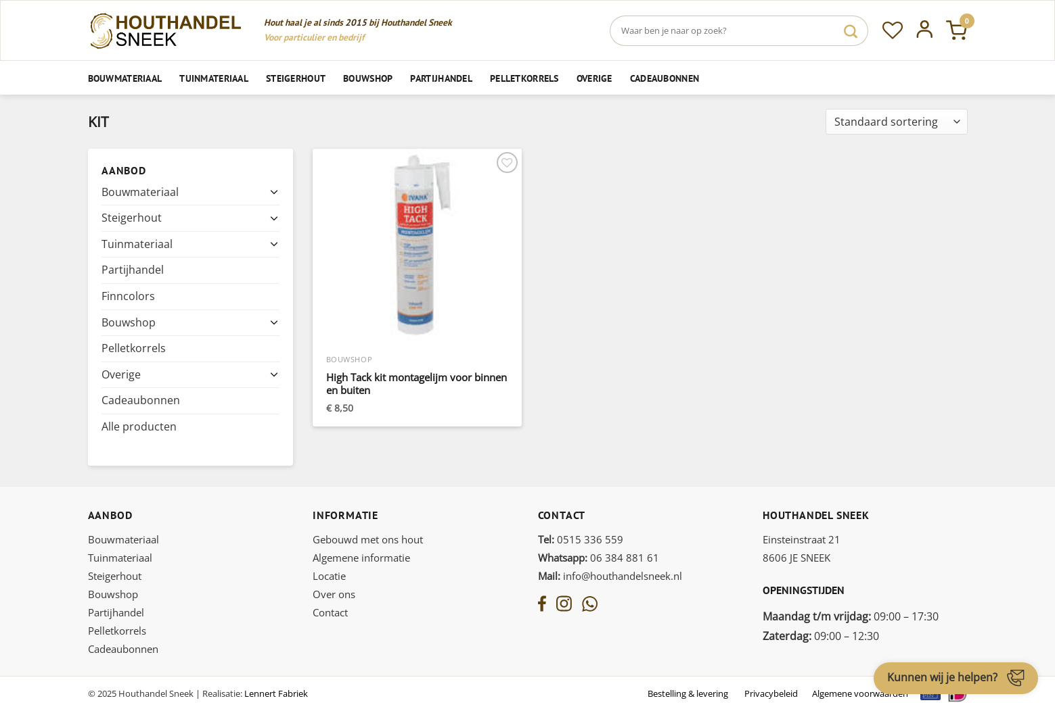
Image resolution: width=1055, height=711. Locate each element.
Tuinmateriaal (213, 78)
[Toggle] (273, 192)
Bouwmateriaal (125, 78)
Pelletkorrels (524, 78)
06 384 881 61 (598, 557)
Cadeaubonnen (664, 78)
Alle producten (139, 426)
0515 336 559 (580, 539)
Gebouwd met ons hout (368, 539)
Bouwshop (367, 78)
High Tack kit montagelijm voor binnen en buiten (416, 384)
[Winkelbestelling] (896, 122)
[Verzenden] (850, 31)
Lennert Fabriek (276, 693)
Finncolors (128, 296)
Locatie (329, 576)
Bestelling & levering (688, 693)
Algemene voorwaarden (860, 693)
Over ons (334, 594)
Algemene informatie (361, 557)
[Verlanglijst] (892, 30)
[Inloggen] (925, 30)
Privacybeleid (771, 693)
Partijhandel (441, 78)
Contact (330, 612)
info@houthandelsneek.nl (610, 576)
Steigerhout (296, 78)
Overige (594, 78)
